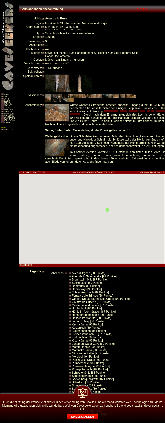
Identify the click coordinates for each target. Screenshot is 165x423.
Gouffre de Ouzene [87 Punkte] (91, 302)
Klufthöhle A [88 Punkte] (87, 337)
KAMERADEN (9, 118)
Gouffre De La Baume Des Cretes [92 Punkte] (101, 298)
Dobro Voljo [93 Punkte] (87, 289)
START (6, 95)
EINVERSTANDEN (82, 416)
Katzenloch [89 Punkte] (86, 327)
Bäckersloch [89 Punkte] (87, 282)
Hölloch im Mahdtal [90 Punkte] (91, 318)
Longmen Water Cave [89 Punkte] (93, 343)
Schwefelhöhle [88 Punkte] (88, 372)
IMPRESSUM (9, 116)
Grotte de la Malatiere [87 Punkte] (93, 305)
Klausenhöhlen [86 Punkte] (89, 330)
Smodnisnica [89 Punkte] (87, 385)
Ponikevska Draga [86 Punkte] (91, 359)
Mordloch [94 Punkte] (85, 356)
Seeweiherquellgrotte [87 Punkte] (93, 379)
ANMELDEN (9, 130)
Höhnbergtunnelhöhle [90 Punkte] (93, 314)
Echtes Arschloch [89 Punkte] (90, 292)
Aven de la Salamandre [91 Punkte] (94, 276)
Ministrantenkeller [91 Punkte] (90, 353)
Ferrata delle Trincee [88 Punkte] (92, 295)
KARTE (6, 99)
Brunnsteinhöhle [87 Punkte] (90, 279)
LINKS (6, 97)
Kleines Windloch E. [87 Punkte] (92, 334)
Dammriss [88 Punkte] (86, 285)
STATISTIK (8, 112)
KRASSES (8, 105)
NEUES (7, 101)
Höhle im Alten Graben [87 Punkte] (94, 311)
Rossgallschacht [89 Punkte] (90, 369)
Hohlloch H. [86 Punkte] (87, 308)
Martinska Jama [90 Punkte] (89, 350)
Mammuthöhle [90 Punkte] (88, 346)
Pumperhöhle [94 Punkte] (88, 363)
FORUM (7, 122)
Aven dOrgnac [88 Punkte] (88, 273)
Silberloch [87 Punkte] (86, 382)
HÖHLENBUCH (10, 120)
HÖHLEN (7, 103)
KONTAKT (8, 107)
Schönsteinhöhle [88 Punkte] (90, 375)
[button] (107, 210)
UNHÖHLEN (9, 114)
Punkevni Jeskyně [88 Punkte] (91, 366)
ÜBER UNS (8, 110)
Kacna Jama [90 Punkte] (87, 324)
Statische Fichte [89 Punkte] (89, 388)
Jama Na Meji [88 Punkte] (88, 321)
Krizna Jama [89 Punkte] (87, 340)
